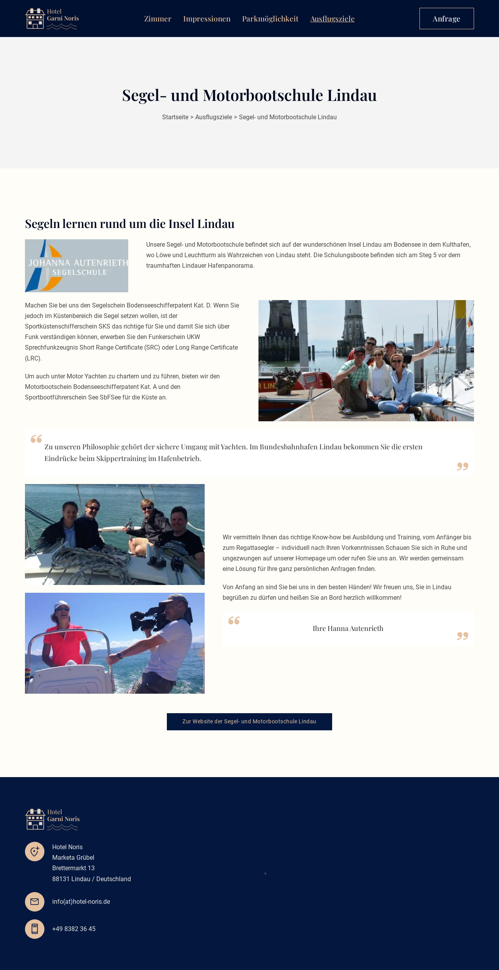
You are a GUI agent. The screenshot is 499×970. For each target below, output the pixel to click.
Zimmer (158, 18)
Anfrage (447, 18)
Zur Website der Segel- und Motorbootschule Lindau (249, 721)
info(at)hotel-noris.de (81, 901)
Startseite (175, 117)
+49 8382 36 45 (74, 929)
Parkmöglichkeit (270, 18)
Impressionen (206, 18)
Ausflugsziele (332, 18)
